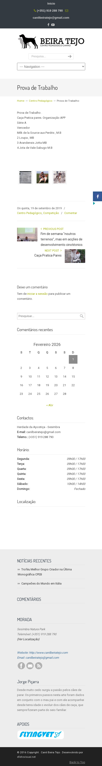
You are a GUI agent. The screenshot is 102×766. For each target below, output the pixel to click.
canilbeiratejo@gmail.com (51, 17)
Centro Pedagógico (40, 100)
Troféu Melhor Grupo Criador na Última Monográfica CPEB (45, 572)
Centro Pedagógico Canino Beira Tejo (51, 41)
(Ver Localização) (28, 639)
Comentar (70, 213)
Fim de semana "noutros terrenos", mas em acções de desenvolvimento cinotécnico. (62, 239)
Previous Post (52, 229)
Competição (51, 213)
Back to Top (77, 762)
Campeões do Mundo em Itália (41, 583)
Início (51, 3)
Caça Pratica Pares (48, 255)
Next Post (53, 250)
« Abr (49, 405)
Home (20, 100)
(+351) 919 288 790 (50, 10)
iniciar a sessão (37, 293)
